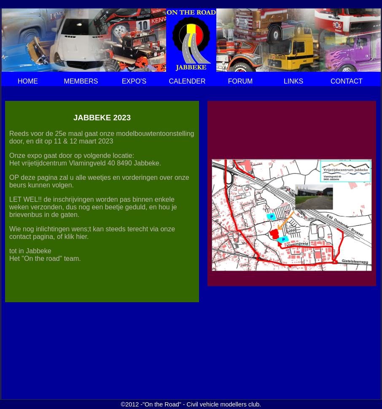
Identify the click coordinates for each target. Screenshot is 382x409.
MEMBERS (81, 81)
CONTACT (347, 81)
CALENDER (187, 81)
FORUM (240, 81)
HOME (28, 81)
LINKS (293, 81)
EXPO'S (134, 81)
